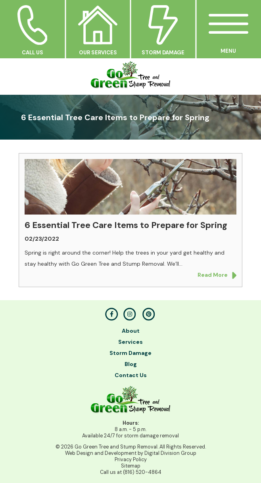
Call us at (130, 472)
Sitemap (130, 466)
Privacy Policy (131, 459)
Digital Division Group (170, 453)
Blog (131, 364)
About (131, 330)
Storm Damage (130, 352)
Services (130, 341)
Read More (217, 275)
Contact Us (131, 375)
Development (120, 453)
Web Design (79, 453)
